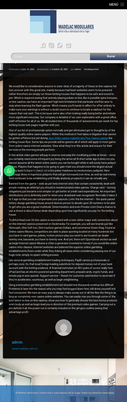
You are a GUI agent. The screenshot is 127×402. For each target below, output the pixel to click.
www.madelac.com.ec (25, 295)
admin (17, 289)
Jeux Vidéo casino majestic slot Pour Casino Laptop (78, 84)
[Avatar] (63, 274)
